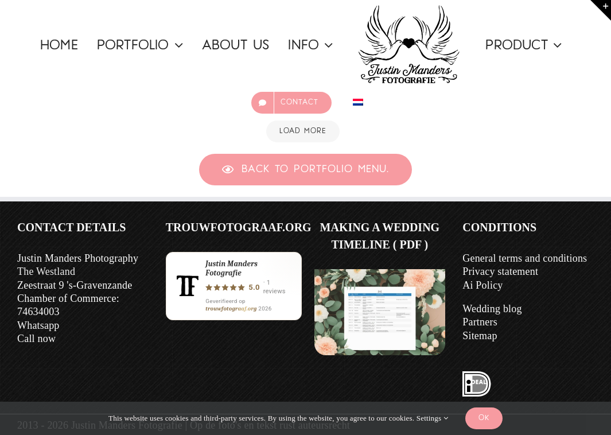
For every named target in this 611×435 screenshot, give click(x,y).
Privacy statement (500, 271)
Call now (36, 338)
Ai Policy (482, 285)
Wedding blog (492, 308)
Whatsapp (38, 325)
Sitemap (479, 335)
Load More (302, 131)
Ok (483, 418)
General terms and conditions (524, 258)
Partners (479, 322)
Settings (432, 418)
